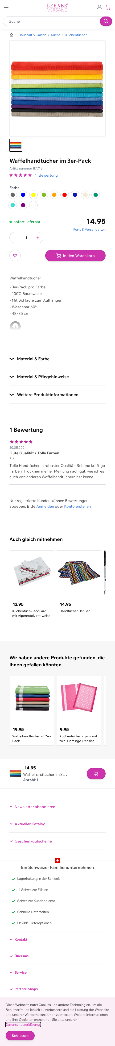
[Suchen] (106, 21)
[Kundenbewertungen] (57, 456)
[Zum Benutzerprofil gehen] (99, 6)
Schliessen (20, 1036)
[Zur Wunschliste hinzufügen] (15, 255)
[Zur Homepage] (11, 35)
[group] (21, 175)
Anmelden (45, 506)
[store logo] (57, 8)
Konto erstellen (77, 506)
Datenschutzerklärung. (23, 1024)
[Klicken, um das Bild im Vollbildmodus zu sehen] (57, 88)
